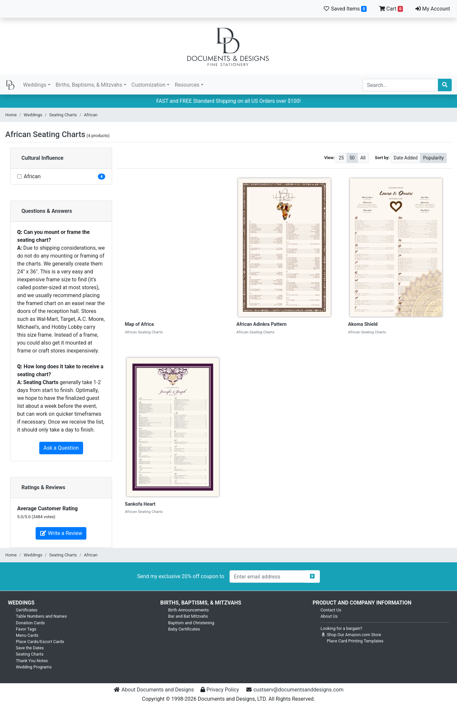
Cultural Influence (42, 158)
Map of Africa (139, 324)
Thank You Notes (32, 660)
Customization (149, 85)
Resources (187, 85)
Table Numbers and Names (41, 616)
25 (341, 157)
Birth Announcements (188, 609)
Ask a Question (61, 448)
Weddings (34, 85)
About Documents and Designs (157, 690)
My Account (432, 9)
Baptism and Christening (191, 622)
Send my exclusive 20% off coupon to (180, 576)
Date (406, 157)
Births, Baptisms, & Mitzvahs (89, 85)
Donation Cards (30, 622)
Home (10, 114)
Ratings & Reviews (43, 487)
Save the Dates (30, 647)
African (91, 114)
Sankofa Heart (140, 504)
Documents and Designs (228, 47)
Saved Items (345, 9)
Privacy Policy (222, 690)
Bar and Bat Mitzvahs (188, 616)
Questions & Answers (46, 211)
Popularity (433, 157)
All (363, 157)
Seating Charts (63, 114)
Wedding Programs (34, 666)
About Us (329, 616)
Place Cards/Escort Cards (40, 641)
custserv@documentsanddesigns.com (298, 690)
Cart (391, 9)
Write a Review (61, 533)
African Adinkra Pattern (261, 324)
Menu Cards (27, 635)
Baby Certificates (184, 629)
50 (352, 157)
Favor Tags (26, 629)
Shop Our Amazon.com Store (350, 634)
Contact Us (330, 609)
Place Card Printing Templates (355, 640)
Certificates (26, 609)
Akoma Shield (363, 324)
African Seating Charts (45, 134)
